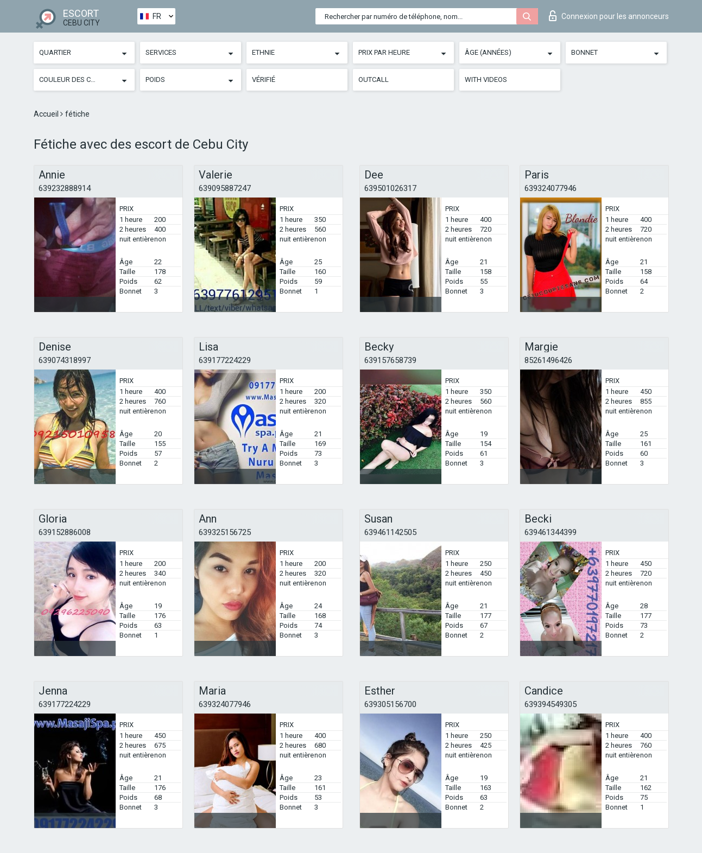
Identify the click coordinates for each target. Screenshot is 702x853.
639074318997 (65, 360)
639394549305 (550, 704)
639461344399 (550, 532)
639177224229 (225, 360)
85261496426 (548, 360)
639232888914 (65, 188)
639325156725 (225, 532)
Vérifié (263, 79)
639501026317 (390, 188)
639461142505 (390, 532)
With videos (486, 79)
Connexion (609, 16)
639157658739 (390, 360)
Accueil (47, 114)
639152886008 (65, 532)
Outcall (373, 79)
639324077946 (550, 188)
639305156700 (390, 704)
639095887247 (225, 188)
